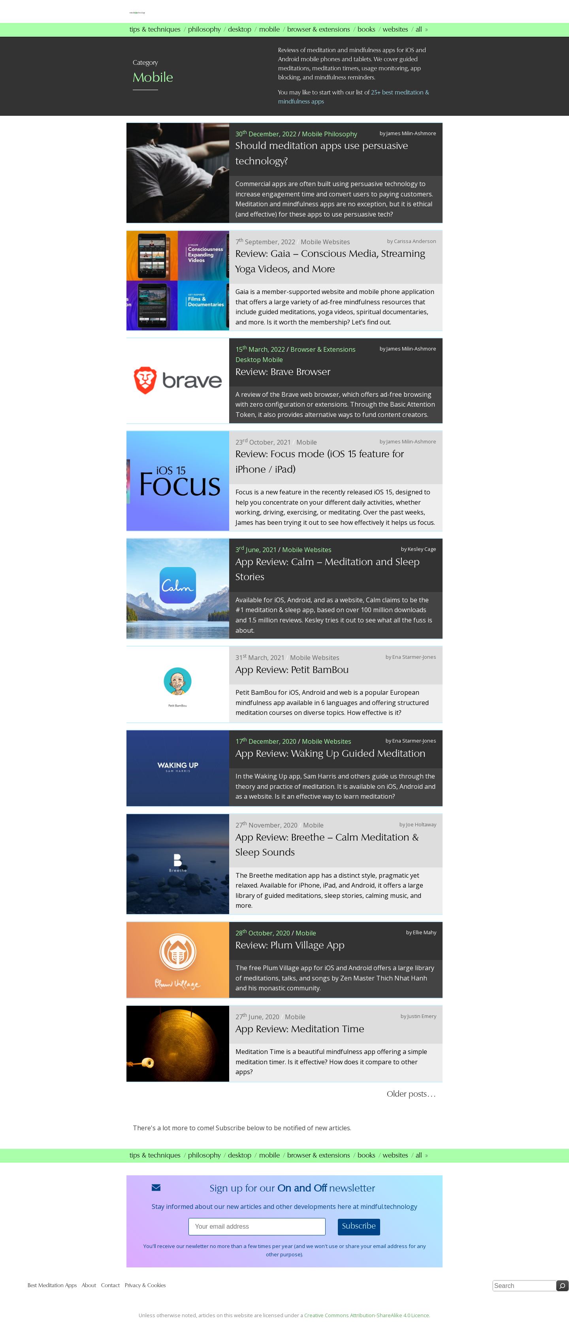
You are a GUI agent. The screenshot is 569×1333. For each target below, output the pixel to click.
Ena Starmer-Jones (414, 667)
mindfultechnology (186, 15)
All (419, 39)
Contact (110, 1295)
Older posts (407, 1105)
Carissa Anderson (415, 251)
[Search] (562, 1296)
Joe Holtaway (421, 834)
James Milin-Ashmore (411, 143)
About (89, 1295)
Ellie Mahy (424, 942)
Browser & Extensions (318, 39)
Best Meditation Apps (52, 1295)
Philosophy (204, 39)
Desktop (239, 39)
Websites (395, 39)
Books (366, 39)
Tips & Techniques (155, 39)
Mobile (269, 39)
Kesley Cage (422, 559)
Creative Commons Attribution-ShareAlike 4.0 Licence (366, 1325)
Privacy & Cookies (145, 1295)
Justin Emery (421, 1026)
